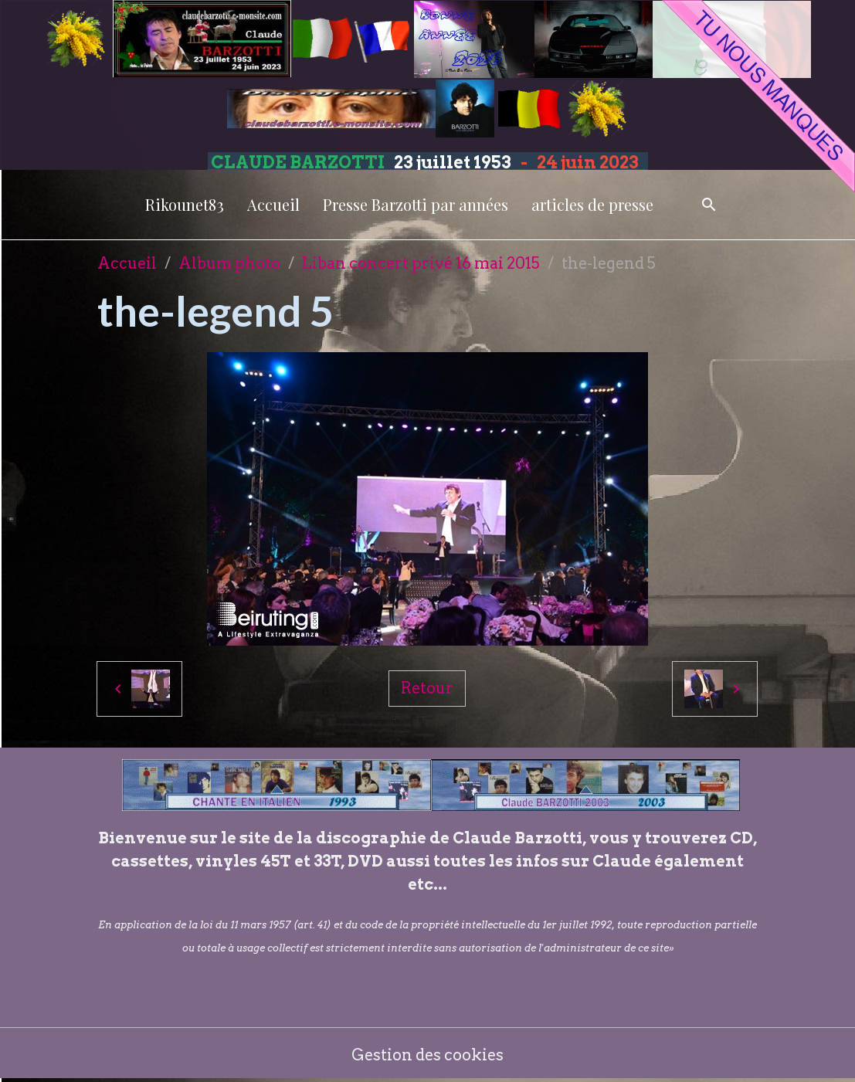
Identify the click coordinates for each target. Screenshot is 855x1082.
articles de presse (592, 204)
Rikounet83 (184, 204)
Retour (427, 688)
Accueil (273, 204)
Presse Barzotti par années (415, 204)
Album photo (229, 263)
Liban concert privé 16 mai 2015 (421, 263)
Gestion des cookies (427, 1055)
